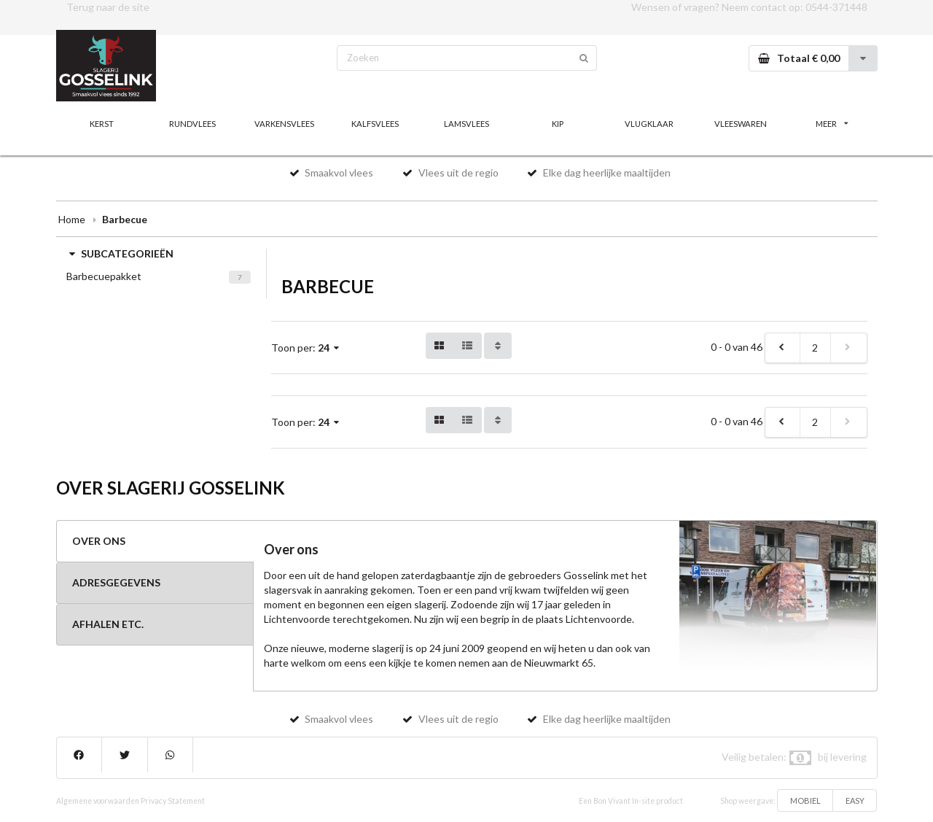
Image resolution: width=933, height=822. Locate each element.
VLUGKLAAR (649, 123)
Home (71, 219)
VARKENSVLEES (284, 123)
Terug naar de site (107, 7)
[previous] (782, 347)
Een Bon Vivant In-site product (631, 800)
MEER (832, 123)
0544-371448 (836, 7)
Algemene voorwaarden (97, 800)
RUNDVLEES (192, 123)
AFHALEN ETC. (108, 624)
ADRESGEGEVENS (116, 582)
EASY (855, 800)
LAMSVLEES (466, 123)
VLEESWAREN (740, 123)
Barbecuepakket (103, 276)
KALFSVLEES (375, 123)
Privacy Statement (173, 800)
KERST (102, 123)
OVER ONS (98, 541)
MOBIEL (805, 800)
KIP (557, 123)
